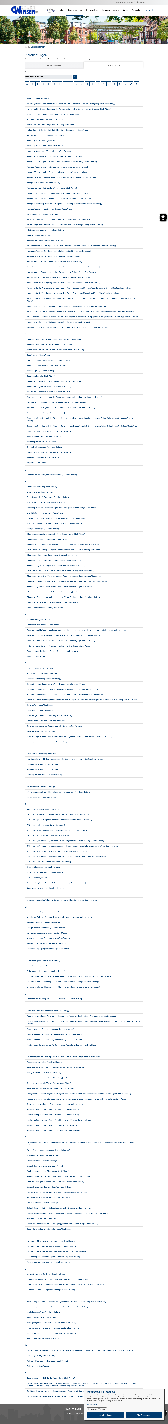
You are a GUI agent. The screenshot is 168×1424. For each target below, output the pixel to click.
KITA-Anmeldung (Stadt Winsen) (39, 878)
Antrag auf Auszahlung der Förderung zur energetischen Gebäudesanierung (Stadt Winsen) (61, 177)
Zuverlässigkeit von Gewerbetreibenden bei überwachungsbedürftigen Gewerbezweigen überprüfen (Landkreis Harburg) (72, 1396)
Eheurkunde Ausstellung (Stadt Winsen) (42, 487)
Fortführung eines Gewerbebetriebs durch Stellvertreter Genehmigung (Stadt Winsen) (59, 646)
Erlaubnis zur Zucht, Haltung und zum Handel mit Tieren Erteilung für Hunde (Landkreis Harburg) (63, 597)
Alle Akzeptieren (144, 1415)
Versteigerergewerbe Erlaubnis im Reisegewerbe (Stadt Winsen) (51, 1333)
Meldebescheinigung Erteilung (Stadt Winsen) (44, 922)
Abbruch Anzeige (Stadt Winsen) (39, 98)
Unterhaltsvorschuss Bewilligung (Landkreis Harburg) (47, 1274)
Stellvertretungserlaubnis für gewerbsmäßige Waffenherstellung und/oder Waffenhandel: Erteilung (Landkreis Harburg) (72, 1213)
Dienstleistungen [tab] (113, 65)
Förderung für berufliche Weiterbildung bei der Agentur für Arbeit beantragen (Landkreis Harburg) (63, 635)
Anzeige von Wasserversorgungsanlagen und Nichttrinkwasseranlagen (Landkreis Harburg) (61, 219)
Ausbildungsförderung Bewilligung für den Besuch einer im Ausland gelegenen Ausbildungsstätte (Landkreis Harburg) (71, 246)
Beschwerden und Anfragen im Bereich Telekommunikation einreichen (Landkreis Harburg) (61, 408)
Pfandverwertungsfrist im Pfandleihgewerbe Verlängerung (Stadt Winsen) (54, 1040)
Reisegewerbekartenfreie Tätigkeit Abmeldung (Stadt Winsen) (50, 1078)
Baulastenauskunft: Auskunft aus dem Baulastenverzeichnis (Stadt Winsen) (55, 350)
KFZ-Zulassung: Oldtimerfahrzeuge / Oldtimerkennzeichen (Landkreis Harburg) (57, 830)
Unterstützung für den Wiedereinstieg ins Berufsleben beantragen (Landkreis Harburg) (59, 1279)
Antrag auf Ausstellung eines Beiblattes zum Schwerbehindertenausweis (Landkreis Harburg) (62, 162)
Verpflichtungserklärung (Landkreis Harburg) (43, 1312)
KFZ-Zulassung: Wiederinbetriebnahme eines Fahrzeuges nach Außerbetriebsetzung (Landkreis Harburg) (67, 856)
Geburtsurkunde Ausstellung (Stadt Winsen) (43, 673)
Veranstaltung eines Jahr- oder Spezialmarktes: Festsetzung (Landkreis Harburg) (57, 1307)
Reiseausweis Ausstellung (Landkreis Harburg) (44, 1062)
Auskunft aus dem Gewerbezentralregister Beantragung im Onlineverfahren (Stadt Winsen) (61, 272)
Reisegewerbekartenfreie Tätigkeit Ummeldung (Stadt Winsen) (50, 1088)
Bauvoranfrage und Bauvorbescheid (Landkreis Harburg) (48, 360)
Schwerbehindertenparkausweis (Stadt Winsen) (45, 1166)
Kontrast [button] (141, 2)
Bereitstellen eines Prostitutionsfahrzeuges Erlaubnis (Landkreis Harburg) (54, 381)
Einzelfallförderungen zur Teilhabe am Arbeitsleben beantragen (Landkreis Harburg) (58, 518)
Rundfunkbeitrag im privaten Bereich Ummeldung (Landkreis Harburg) (53, 1130)
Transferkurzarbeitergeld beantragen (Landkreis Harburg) (48, 1262)
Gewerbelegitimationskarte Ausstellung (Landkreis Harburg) (49, 716)
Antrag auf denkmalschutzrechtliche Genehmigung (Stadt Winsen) (52, 188)
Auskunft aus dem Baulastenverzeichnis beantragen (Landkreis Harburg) (54, 262)
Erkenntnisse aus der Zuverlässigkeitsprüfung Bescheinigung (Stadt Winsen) (56, 534)
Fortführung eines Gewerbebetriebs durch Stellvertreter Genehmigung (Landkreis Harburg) (61, 641)
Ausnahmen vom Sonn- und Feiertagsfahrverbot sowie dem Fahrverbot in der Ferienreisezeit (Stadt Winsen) (68, 306)
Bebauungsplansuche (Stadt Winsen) (41, 376)
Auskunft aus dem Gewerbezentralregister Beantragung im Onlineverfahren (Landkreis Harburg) (63, 267)
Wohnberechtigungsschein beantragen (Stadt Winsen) (47, 1361)
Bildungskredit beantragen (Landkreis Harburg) (44, 447)
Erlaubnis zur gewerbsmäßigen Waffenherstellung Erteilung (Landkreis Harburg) (57, 592)
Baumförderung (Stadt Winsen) (38, 355)
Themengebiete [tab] (54, 65)
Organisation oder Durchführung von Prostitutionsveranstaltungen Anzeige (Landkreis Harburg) (63, 982)
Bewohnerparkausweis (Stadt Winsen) (41, 442)
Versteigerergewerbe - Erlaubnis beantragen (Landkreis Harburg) (51, 1323)
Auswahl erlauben (105, 1415)
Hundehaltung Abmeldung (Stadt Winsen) (42, 764)
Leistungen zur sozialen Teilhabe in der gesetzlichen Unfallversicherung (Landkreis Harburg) (62, 900)
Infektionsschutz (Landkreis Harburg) (41, 787)
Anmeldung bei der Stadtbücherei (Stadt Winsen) (45, 146)
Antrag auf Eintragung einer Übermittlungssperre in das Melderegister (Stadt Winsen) (59, 198)
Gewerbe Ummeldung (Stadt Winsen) (41, 731)
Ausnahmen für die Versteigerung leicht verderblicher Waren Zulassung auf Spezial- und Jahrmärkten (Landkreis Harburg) (73, 293)
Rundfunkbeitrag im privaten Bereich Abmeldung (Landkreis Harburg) (53, 1109)
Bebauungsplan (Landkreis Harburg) (40, 371)
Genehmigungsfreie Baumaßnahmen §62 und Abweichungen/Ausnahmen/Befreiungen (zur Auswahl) (65, 694)
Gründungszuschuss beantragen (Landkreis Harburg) (47, 742)
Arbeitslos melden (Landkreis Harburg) (41, 235)
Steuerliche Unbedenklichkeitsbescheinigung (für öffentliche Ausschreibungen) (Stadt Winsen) (62, 1224)
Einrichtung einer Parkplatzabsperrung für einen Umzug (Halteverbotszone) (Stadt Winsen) (61, 508)
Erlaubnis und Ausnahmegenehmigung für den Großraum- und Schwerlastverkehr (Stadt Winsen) (63, 550)
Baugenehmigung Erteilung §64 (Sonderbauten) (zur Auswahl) (50, 344)
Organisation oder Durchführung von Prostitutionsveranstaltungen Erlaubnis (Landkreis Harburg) (63, 987)
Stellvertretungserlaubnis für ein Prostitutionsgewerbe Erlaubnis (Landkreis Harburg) (59, 1208)
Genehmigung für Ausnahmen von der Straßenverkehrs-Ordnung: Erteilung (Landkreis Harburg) (63, 689)
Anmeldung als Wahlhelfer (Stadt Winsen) (42, 141)
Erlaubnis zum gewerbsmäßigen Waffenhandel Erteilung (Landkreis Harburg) (56, 566)
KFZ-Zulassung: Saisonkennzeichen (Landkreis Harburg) (48, 835)
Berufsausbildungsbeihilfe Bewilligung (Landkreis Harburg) (49, 387)
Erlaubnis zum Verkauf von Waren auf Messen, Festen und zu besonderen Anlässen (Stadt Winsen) (64, 576)
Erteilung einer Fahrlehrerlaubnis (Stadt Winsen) (45, 608)
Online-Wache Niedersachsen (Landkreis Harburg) (46, 971)
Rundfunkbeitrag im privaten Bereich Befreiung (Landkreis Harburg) (52, 1125)
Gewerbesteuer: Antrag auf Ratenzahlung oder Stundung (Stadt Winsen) (54, 726)
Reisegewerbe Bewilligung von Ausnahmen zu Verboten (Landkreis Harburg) (56, 1067)
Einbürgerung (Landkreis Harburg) (40, 492)
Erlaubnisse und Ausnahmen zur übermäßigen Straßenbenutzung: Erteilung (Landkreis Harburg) (63, 544)
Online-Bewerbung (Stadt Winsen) (40, 966)
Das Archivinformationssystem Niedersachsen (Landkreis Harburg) (52, 475)
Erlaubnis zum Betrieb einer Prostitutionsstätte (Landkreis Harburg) (52, 555)
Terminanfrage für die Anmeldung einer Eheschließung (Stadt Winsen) (53, 1257)
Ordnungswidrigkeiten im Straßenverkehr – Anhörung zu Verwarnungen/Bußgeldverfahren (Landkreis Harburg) (69, 976)
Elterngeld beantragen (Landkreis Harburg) (43, 529)
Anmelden (150, 10)
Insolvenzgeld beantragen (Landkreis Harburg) (44, 797)
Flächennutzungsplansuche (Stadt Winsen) (43, 625)
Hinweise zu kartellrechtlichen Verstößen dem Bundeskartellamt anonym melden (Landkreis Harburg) (65, 759)
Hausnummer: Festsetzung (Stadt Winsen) (43, 754)
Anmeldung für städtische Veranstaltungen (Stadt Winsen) (49, 151)
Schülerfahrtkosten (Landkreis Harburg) (42, 1161)
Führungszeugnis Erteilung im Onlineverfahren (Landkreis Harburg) (52, 651)
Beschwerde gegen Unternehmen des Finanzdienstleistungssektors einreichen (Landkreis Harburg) (64, 397)
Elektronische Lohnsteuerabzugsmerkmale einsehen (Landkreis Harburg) (54, 523)
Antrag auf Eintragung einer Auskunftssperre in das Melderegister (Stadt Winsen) (57, 193)
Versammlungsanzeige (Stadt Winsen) (41, 1317)
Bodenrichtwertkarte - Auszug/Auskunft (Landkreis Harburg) (49, 452)
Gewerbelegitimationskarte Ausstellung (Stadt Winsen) (47, 721)
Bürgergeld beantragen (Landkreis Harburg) (43, 457)
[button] (136, 10)
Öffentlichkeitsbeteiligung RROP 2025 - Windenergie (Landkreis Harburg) (54, 999)
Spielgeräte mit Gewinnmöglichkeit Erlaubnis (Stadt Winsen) (49, 1197)
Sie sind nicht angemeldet (125, 2)
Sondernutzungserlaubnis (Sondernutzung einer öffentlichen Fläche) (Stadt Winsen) (58, 1176)
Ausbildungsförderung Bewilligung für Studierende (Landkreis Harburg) (53, 256)
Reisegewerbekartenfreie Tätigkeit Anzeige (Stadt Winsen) (49, 1083)
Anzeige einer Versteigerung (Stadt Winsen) (43, 214)
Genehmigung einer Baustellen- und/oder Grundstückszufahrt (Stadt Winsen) (56, 684)
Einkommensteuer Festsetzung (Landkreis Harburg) (46, 502)
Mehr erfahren (91, 1405)
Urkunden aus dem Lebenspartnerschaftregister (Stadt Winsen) (51, 1290)
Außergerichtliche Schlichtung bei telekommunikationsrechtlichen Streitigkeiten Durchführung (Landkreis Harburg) (70, 327)
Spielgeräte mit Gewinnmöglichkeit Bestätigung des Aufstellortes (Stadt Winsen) (57, 1192)
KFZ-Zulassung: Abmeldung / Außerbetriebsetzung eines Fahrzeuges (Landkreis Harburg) (61, 814)
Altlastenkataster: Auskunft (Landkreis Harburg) (45, 119)
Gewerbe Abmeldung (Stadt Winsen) (41, 705)
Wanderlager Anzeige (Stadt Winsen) (41, 1356)
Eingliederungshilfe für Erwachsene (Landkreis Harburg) (48, 497)
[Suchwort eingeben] (48, 72)
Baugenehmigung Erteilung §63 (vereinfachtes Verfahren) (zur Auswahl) (54, 339)
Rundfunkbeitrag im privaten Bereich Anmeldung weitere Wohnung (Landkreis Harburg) (60, 1120)
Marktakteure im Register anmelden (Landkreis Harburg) (48, 912)
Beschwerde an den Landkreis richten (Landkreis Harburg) (49, 392)
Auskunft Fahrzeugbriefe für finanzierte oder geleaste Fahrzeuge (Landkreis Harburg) (59, 277)
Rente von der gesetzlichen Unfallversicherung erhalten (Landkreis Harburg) (56, 1104)
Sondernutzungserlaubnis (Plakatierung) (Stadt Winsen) (48, 1171)
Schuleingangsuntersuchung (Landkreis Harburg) (45, 1155)
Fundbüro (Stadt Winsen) (36, 656)
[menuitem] (62, 10)
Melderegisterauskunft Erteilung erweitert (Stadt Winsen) (48, 938)
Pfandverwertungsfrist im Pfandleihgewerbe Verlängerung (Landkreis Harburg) (56, 1034)
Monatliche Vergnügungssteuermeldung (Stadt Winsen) (48, 949)
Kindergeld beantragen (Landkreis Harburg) (43, 867)
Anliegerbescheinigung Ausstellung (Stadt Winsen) (46, 135)
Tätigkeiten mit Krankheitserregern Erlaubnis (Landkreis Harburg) (51, 1246)
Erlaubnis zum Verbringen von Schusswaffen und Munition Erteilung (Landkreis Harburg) (60, 571)
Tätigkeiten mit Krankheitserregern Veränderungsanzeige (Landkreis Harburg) (56, 1251)
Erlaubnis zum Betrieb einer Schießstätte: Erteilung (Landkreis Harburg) (54, 560)
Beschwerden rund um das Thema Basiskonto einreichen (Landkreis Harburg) (56, 402)
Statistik (102, 1409)
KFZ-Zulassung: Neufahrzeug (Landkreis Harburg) (46, 825)
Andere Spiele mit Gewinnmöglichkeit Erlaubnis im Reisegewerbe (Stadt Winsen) (57, 130)
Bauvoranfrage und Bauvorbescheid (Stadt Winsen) (46, 365)
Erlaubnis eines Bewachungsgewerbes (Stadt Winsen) (47, 539)
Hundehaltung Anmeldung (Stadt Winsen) (42, 770)
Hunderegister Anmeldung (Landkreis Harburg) (44, 775)
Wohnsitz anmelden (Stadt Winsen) (40, 1366)
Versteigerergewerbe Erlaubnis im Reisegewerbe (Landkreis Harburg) (53, 1328)
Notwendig (93, 1409)
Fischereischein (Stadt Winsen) (38, 620)
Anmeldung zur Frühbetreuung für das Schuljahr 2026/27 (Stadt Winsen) (54, 156)
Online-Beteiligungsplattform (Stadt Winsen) (43, 961)
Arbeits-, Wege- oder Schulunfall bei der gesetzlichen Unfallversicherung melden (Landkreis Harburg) (65, 225)
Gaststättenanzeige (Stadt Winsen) (40, 668)
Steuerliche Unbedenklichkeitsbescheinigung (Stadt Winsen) (50, 1229)
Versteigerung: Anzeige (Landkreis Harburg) (43, 1338)
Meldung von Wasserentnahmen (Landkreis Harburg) (47, 943)
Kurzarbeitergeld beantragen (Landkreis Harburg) (45, 888)
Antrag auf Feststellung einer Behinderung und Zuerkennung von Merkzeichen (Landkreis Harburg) (64, 204)
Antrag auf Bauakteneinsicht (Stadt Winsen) (43, 183)
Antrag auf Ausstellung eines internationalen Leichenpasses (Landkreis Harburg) (57, 167)
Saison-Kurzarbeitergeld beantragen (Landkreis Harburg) (48, 1150)
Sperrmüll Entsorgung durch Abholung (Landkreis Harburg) (49, 1187)
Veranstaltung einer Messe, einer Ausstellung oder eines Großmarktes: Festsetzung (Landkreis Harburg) (66, 1302)
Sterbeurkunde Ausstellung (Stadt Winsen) (43, 1218)
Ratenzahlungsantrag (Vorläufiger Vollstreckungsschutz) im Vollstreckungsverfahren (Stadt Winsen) (64, 1057)
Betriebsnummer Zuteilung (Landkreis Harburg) (44, 436)
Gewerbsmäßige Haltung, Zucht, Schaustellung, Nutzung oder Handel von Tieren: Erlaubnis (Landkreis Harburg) (69, 737)
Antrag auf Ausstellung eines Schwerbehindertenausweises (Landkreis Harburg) (57, 172)
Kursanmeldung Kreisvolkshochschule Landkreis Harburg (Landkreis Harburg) (56, 883)
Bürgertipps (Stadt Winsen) (37, 463)
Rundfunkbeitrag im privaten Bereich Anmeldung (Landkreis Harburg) (53, 1115)
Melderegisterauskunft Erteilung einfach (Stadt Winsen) (48, 933)
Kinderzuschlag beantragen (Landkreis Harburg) (45, 872)
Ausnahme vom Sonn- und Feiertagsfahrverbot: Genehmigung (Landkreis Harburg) (58, 322)
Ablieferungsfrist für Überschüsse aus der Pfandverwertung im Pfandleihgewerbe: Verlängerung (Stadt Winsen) (69, 109)
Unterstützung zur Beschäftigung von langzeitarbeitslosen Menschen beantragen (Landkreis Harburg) (65, 1284)
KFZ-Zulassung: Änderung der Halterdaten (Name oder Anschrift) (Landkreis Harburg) (59, 820)
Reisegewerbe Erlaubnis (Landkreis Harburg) (44, 1073)
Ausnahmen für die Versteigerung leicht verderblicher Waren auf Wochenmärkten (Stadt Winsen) (63, 283)
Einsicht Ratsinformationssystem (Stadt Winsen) (45, 513)
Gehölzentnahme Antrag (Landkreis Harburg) (44, 679)
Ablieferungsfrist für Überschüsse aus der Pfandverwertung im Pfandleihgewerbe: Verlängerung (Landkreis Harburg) (71, 104)
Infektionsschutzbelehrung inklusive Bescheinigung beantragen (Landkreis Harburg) (58, 792)
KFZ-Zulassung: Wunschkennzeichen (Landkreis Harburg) (49, 862)
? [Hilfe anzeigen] (74, 77)
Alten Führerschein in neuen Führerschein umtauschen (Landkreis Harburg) (55, 114)
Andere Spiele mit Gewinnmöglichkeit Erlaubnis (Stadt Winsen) (50, 125)
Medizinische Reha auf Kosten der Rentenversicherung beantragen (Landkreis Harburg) (60, 917)
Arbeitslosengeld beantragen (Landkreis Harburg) (45, 230)
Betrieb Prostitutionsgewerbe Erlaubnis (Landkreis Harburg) (49, 431)
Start (27, 47)
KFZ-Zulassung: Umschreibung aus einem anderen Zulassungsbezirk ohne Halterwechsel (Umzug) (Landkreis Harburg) (72, 846)
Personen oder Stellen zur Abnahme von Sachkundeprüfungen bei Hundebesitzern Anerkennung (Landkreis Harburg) (71, 1016)
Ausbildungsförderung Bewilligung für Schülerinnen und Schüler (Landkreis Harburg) (59, 251)
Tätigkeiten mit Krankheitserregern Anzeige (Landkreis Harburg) (51, 1241)
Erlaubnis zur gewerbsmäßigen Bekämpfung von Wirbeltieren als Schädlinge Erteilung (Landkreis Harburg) (67, 581)
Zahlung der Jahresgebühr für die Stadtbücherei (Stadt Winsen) (51, 1378)
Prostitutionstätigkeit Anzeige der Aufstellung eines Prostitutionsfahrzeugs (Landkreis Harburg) (62, 1045)
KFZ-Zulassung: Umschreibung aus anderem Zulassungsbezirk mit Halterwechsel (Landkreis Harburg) (65, 841)
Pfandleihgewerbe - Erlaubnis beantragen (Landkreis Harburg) (50, 1029)
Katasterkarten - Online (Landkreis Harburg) (43, 809)
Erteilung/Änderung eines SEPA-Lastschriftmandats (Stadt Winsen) (52, 602)
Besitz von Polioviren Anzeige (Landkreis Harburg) (46, 413)
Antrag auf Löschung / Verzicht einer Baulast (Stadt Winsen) (49, 209)
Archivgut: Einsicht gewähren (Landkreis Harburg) (45, 240)
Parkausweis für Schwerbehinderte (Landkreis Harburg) (48, 1011)
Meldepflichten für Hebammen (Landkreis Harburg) (46, 928)
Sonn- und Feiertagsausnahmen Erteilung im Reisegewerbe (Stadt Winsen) (55, 1182)
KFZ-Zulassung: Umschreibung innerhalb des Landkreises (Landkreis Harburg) (57, 851)
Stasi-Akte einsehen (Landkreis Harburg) (42, 1203)
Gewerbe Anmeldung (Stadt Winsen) (41, 710)
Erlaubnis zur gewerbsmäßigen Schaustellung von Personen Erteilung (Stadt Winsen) (59, 587)
